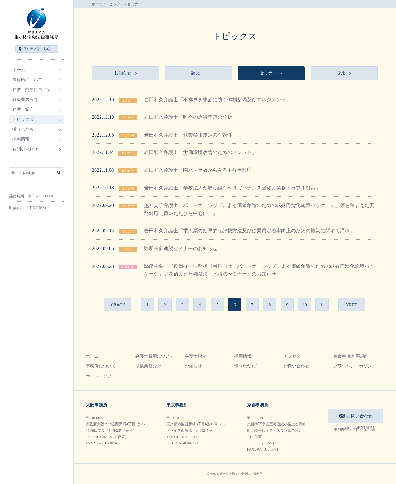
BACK (120, 305)
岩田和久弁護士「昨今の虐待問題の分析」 (190, 117)
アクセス (36, 49)
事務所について (101, 366)
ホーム (18, 70)
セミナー (128, 100)
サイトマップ (98, 376)
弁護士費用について (154, 356)
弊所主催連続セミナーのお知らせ (180, 248)
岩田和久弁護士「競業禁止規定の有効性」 (190, 134)
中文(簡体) (37, 207)
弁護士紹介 (195, 356)
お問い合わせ (25, 149)
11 (322, 305)
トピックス (115, 4)
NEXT (351, 305)
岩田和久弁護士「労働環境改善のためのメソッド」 (200, 152)
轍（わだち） (25, 129)
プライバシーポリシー (354, 366)
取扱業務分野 (148, 366)
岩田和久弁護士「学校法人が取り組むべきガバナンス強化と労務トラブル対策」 (232, 187)
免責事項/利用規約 (351, 356)
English (15, 207)
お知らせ (128, 266)
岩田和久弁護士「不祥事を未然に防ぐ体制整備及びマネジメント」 (217, 99)
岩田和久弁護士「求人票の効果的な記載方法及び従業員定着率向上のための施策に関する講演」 (249, 230)
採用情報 (242, 356)
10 (305, 305)
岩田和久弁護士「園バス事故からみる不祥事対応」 (200, 170)
